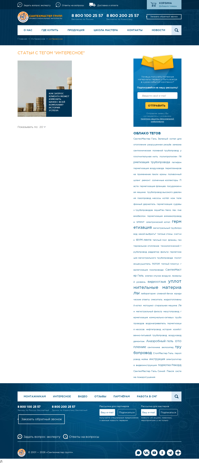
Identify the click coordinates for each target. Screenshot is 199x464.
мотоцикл (148, 305)
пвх (174, 210)
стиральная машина (166, 305)
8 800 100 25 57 (87, 15)
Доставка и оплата (107, 5)
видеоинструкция (146, 365)
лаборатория (148, 293)
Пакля (170, 371)
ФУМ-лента (143, 239)
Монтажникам (35, 396)
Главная (22, 38)
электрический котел (158, 222)
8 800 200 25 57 (122, 15)
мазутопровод (171, 311)
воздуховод (175, 335)
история (167, 329)
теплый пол (160, 240)
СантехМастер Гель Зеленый (150, 138)
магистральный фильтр (149, 311)
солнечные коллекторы (165, 180)
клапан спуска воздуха (158, 276)
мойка (144, 359)
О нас (28, 30)
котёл (165, 198)
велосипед (168, 347)
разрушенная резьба (159, 144)
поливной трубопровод (165, 150)
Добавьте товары (168, 6)
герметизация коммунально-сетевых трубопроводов (157, 317)
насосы (156, 198)
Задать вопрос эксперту (37, 5)
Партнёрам (121, 396)
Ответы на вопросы (73, 5)
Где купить (50, 30)
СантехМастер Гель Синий (149, 371)
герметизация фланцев (153, 186)
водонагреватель (156, 323)
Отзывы (100, 396)
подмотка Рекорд (169, 364)
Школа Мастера (106, 30)
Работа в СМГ (147, 396)
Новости (158, 30)
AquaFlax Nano (162, 210)
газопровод (144, 198)
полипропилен (168, 156)
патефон (176, 162)
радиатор (153, 251)
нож (173, 198)
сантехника (154, 347)
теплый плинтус (170, 264)
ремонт (146, 180)
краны (163, 174)
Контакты (135, 30)
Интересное (38, 38)
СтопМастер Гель (163, 353)
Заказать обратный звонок (164, 16)
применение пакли (147, 174)
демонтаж (139, 341)
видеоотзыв (157, 281)
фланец (172, 240)
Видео (82, 396)
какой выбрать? (147, 234)
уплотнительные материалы (157, 287)
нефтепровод (153, 329)
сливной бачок (165, 293)
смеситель (156, 299)
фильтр (164, 252)
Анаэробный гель (160, 341)
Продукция (76, 30)
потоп (156, 263)
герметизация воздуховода (148, 168)
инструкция (157, 358)
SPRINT (140, 222)
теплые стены (165, 234)
